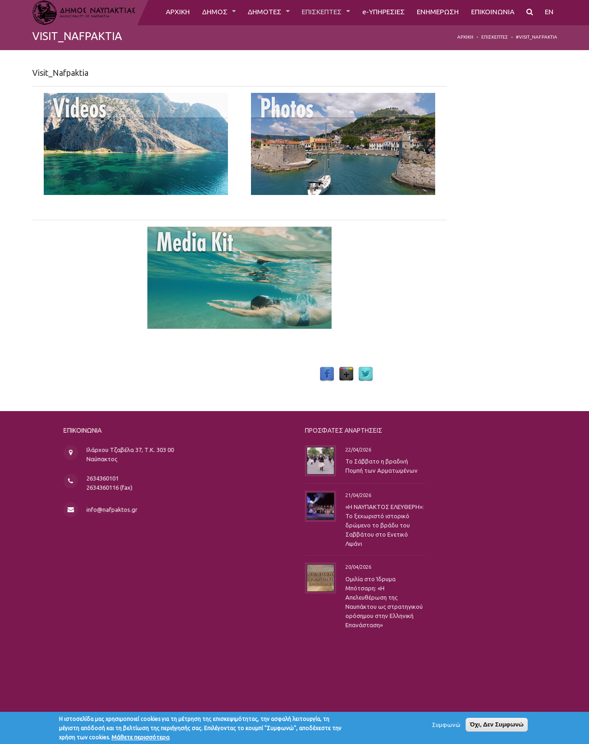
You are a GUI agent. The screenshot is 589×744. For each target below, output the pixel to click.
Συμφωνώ (446, 726)
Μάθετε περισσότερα (140, 738)
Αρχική (465, 37)
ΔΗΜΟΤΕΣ (254, 12)
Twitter (365, 374)
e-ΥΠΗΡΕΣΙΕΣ (377, 12)
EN (549, 12)
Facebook (327, 374)
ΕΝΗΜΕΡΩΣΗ (434, 12)
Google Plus (346, 374)
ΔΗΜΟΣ (203, 12)
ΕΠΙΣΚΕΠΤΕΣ (314, 12)
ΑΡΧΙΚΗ (164, 12)
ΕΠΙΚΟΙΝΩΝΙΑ (491, 12)
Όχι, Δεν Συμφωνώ (497, 725)
